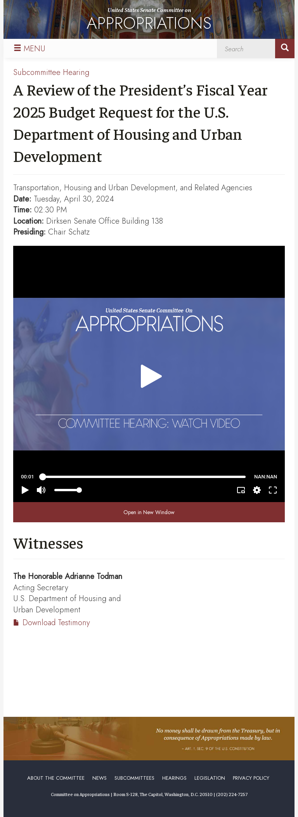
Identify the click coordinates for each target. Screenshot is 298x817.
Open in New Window (149, 512)
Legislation (209, 778)
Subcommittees (134, 778)
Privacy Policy (251, 778)
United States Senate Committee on (149, 21)
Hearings (174, 778)
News (99, 778)
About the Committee (56, 778)
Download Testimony (56, 622)
